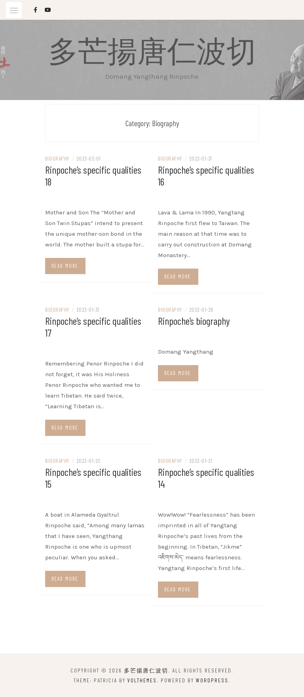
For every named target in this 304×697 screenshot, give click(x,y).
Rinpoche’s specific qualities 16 (206, 175)
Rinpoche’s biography (194, 320)
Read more (64, 266)
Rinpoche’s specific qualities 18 (93, 175)
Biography (57, 158)
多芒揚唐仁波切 (152, 50)
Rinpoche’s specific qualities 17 (93, 326)
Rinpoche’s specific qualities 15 (93, 478)
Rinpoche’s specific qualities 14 (206, 478)
